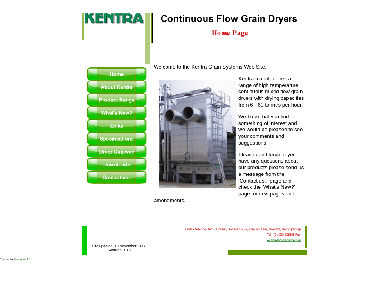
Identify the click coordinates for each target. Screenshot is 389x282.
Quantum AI (22, 259)
